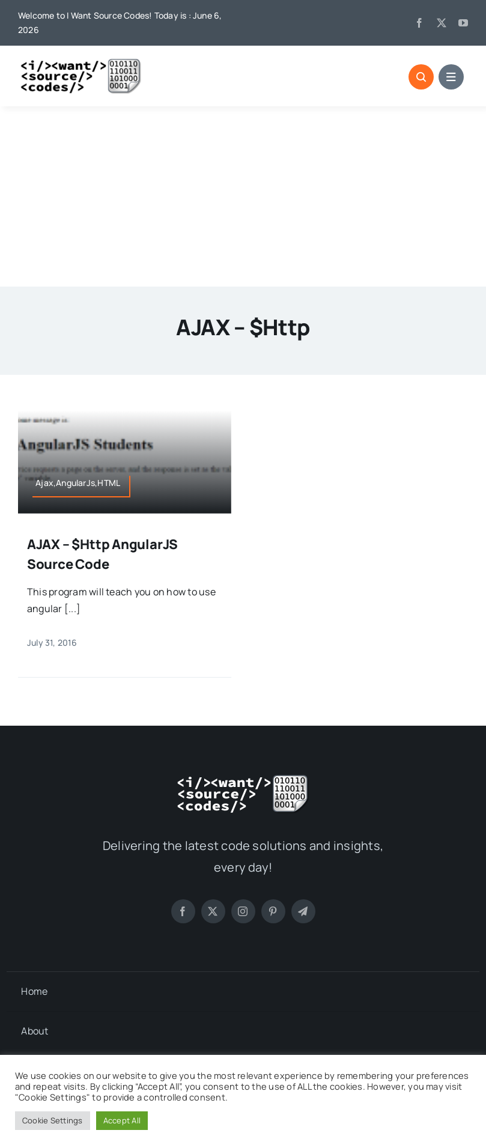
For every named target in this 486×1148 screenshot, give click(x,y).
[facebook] (419, 23)
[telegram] (303, 911)
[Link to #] (421, 77)
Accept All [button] (122, 1120)
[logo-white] (243, 778)
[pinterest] (273, 911)
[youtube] (463, 23)
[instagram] (243, 911)
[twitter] (441, 23)
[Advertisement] (243, 196)
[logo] (81, 62)
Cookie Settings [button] (52, 1120)
